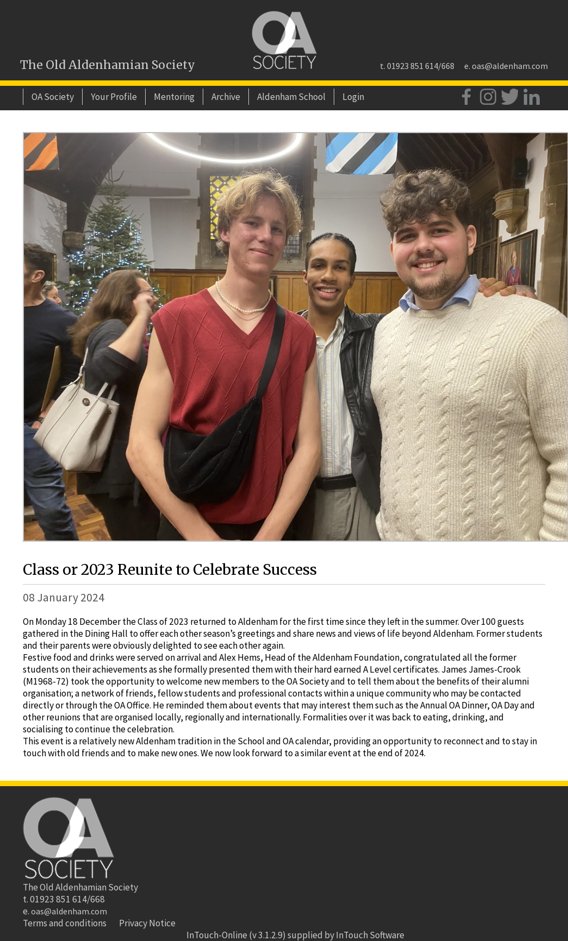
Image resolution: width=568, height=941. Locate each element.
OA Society (53, 97)
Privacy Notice (147, 923)
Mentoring (174, 97)
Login (353, 97)
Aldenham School (291, 97)
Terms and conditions (65, 923)
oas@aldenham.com (510, 65)
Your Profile (114, 97)
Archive (225, 97)
